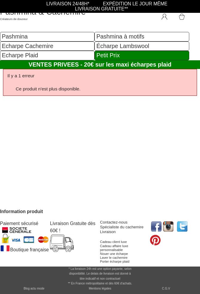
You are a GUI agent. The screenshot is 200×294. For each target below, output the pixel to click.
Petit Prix (108, 55)
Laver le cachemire (114, 257)
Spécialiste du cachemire (122, 227)
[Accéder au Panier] (189, 14)
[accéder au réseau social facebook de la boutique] (156, 226)
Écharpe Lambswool (122, 46)
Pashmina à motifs (120, 36)
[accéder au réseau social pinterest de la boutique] (169, 226)
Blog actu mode (34, 288)
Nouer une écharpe (114, 253)
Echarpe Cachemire (27, 46)
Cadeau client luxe (113, 242)
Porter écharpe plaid (114, 261)
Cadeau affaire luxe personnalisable (114, 248)
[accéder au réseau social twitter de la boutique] (181, 226)
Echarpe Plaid (20, 55)
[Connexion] (167, 15)
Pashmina (15, 36)
